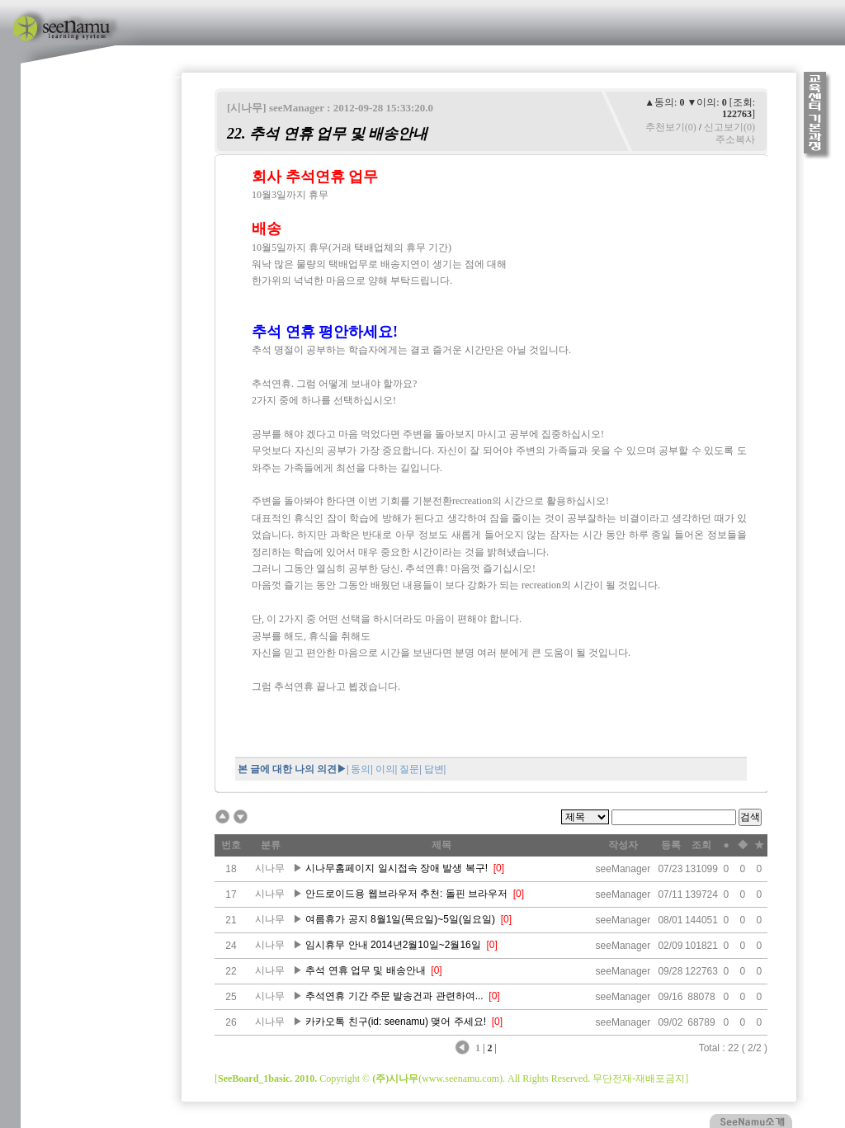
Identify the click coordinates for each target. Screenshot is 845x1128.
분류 (271, 845)
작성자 (623, 845)
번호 (231, 845)
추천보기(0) (670, 127)
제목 (441, 845)
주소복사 (735, 139)
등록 (671, 845)
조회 (701, 845)
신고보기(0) (729, 127)
